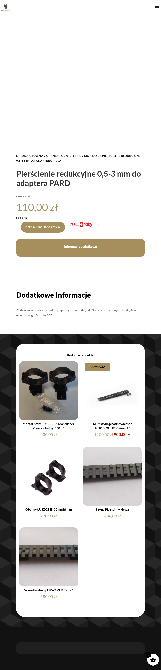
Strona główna (29, 155)
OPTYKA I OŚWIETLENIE (63, 155)
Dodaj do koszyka (42, 227)
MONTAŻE (91, 155)
